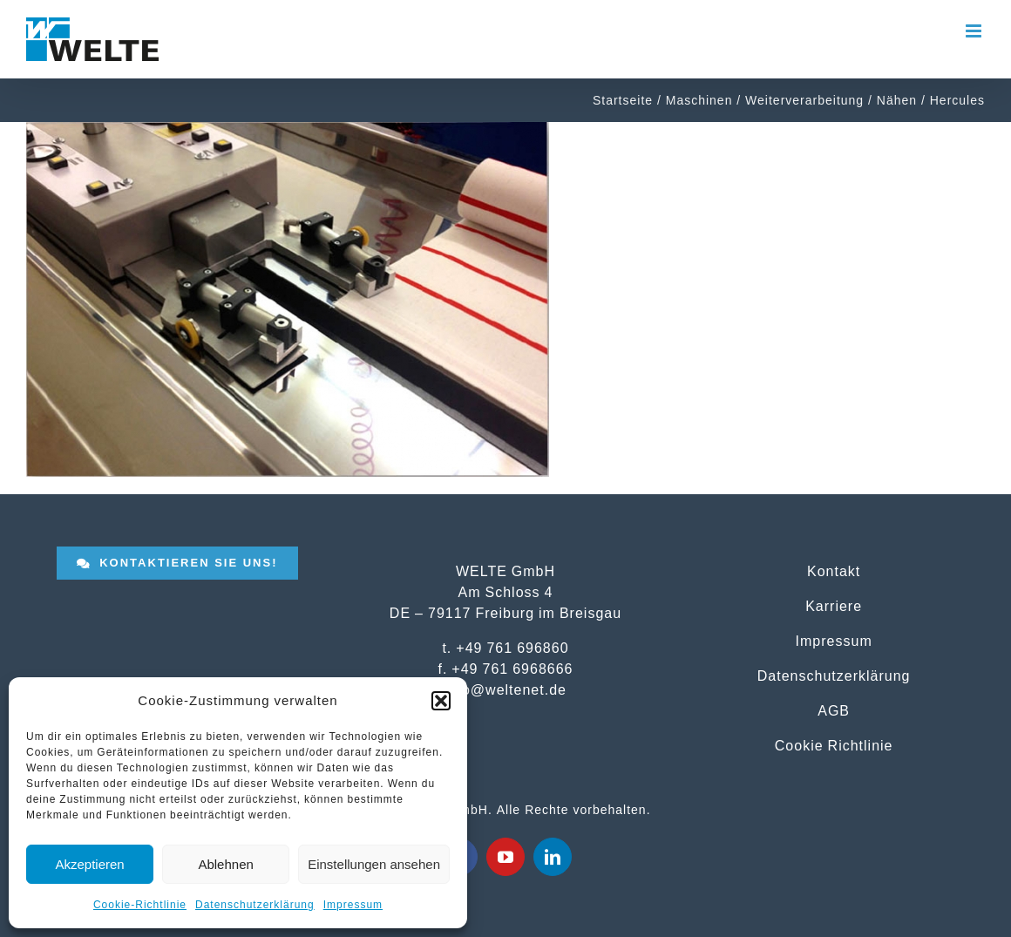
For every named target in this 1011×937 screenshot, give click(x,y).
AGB (834, 710)
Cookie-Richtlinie (140, 905)
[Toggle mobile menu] (975, 31)
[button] (441, 701)
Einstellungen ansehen (374, 864)
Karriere (833, 606)
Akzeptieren (89, 864)
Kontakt (833, 571)
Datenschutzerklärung (255, 905)
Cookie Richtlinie (834, 745)
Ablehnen (225, 864)
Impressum (353, 905)
